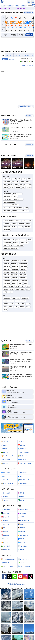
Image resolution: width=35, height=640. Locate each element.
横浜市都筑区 (23, 290)
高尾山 (5, 261)
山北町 (28, 319)
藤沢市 (5, 302)
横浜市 (29, 194)
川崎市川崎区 (7, 293)
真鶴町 (16, 322)
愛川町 (28, 322)
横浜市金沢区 (15, 282)
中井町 (11, 319)
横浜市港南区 (15, 285)
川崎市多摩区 (15, 296)
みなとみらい (15, 197)
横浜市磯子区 (7, 282)
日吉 (21, 200)
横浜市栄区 (22, 287)
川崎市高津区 (7, 296)
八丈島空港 (6, 239)
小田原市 (6, 316)
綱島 (5, 200)
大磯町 (5, 307)
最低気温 (11, 59)
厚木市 (17, 316)
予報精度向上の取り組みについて (17, 599)
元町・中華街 (7, 197)
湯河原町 (22, 322)
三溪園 (26, 223)
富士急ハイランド (19, 261)
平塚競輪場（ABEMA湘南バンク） (20, 226)
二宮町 (10, 307)
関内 (19, 194)
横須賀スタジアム (17, 209)
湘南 (9, 194)
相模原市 (18, 203)
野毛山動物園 (7, 226)
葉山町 (22, 304)
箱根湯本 (28, 203)
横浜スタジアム (24, 258)
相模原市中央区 (15, 313)
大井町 (17, 319)
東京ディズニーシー (21, 255)
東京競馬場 (15, 258)
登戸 (23, 203)
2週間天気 (10, 5)
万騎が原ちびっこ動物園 (9, 217)
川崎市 (16, 200)
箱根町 (10, 322)
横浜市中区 (6, 279)
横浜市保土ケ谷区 (23, 279)
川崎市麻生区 (7, 299)
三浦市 (22, 302)
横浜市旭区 (23, 285)
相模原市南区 (25, 313)
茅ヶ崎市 (11, 302)
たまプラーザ (27, 200)
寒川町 (28, 304)
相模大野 (10, 200)
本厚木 (22, 197)
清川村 (5, 325)
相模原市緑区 (7, 313)
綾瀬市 (17, 304)
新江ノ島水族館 (7, 209)
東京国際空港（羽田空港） (10, 242)
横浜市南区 (13, 279)
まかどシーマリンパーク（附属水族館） (13, 223)
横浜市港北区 (24, 282)
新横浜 (27, 197)
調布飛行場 (27, 242)
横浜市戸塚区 (7, 285)
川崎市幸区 (14, 293)
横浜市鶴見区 (7, 276)
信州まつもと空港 (27, 236)
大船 (5, 194)
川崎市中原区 (23, 293)
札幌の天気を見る (27, 81)
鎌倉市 (25, 299)
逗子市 (17, 302)
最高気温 (5, 59)
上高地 (29, 255)
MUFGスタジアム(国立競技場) (11, 263)
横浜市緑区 (6, 287)
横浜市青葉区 (14, 290)
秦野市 (11, 316)
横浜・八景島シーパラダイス (10, 212)
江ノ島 (10, 261)
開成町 (5, 322)
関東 (17, 5)
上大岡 (14, 194)
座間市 (11, 304)
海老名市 (6, 304)
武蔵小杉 (6, 203)
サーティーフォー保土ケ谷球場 (11, 220)
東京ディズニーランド (9, 255)
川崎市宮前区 (24, 296)
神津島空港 (21, 239)
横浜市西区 (24, 276)
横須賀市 (14, 299)
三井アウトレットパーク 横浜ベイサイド (13, 215)
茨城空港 (20, 242)
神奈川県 (23, 5)
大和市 (28, 302)
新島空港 (28, 239)
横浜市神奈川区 (15, 276)
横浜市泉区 (6, 290)
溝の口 (11, 203)
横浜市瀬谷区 (14, 287)
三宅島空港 (13, 239)
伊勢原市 (23, 316)
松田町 (22, 319)
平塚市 (20, 299)
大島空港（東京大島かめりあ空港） (12, 236)
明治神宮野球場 (7, 258)
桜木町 (23, 194)
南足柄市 (6, 319)
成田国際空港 (7, 245)
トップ (3, 5)
